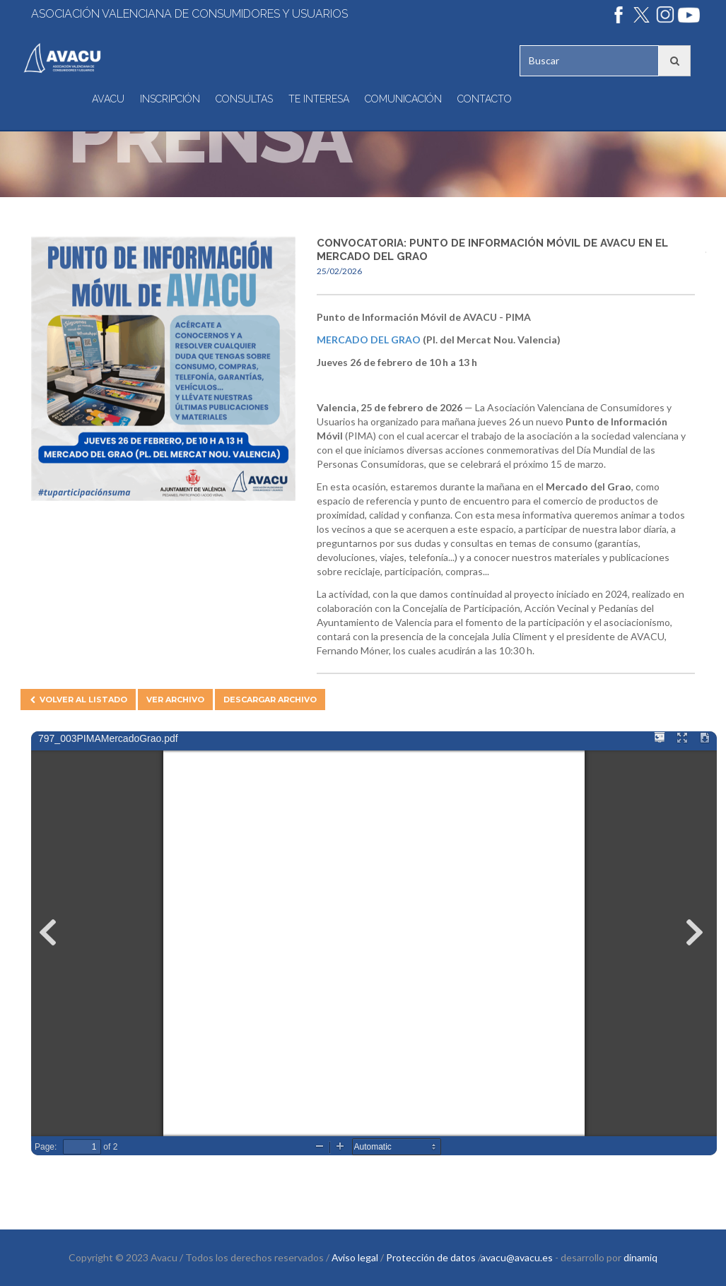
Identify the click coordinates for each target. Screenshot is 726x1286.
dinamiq (640, 1257)
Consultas (244, 99)
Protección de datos (431, 1257)
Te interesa (318, 99)
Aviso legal (355, 1257)
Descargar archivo (270, 699)
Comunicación (403, 99)
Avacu (108, 99)
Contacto (484, 99)
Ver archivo (175, 699)
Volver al (78, 699)
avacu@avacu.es (517, 1257)
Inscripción (170, 99)
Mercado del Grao (369, 340)
